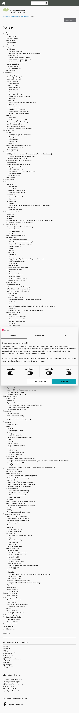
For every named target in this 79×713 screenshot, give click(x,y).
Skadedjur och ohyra (15, 94)
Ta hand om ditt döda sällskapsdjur (20, 96)
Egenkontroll (11, 388)
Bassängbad (13, 186)
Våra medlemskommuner (14, 270)
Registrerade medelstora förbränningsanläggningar (25, 583)
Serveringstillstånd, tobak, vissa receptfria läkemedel (26, 310)
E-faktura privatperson (16, 274)
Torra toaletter (13, 55)
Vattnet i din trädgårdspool (17, 190)
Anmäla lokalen (11, 398)
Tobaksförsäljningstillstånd (13, 617)
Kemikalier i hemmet (13, 107)
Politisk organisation (13, 312)
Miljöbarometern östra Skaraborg (12, 684)
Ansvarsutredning (14, 559)
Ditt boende (8, 73)
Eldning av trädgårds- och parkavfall (20, 135)
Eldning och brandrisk (15, 137)
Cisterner (10, 429)
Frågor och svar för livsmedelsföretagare (20, 482)
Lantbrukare (8, 422)
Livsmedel (12, 257)
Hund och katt (13, 85)
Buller (9, 386)
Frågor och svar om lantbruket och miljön (19, 437)
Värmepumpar (13, 265)
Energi (9, 538)
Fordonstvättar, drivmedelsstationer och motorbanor (25, 300)
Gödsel (9, 439)
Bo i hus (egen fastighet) (14, 77)
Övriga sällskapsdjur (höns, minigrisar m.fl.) (22, 102)
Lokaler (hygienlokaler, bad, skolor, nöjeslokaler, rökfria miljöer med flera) (32, 306)
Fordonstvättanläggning (14, 546)
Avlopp (7, 47)
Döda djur (10, 433)
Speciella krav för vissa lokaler (16, 409)
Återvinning (10, 45)
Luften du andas (10, 130)
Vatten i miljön (11, 201)
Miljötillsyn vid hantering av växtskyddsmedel (21, 458)
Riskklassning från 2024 (14, 508)
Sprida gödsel (13, 443)
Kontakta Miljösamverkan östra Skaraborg (20, 227)
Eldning (9, 132)
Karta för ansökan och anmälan (18, 267)
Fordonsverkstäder (13, 548)
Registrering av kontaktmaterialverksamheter (21, 501)
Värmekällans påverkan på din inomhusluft (20, 128)
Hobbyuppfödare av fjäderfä (16, 446)
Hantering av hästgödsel (16, 452)
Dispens (11, 441)
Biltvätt (11, 203)
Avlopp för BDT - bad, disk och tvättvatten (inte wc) (25, 53)
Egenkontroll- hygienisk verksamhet (18, 403)
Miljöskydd (12, 308)
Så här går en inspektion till (15, 463)
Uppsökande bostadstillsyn (15, 124)
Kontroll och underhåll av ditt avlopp (20, 58)
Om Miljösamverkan (11, 225)
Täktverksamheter (12, 589)
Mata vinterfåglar (14, 88)
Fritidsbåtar (12, 207)
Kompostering (11, 40)
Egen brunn (12, 199)
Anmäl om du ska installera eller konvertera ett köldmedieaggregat (30, 574)
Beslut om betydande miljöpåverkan (18, 291)
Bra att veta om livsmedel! (15, 471)
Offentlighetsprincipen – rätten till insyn (19, 289)
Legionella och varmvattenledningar (18, 113)
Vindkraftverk (13, 544)
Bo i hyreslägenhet (13, 75)
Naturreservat (9, 180)
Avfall (6, 34)
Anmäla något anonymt (16, 231)
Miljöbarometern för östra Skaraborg (18, 287)
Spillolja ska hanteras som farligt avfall (19, 420)
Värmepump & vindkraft (12, 212)
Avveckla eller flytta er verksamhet (18, 521)
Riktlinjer (9, 608)
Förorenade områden (13, 557)
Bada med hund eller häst (17, 192)
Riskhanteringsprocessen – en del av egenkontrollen (25, 405)
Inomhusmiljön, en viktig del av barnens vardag (21, 390)
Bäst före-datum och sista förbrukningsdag (22, 171)
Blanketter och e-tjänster (15, 237)
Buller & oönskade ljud (14, 79)
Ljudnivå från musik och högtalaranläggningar (23, 476)
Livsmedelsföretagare (12, 469)
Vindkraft (9, 218)
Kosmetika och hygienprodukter (19, 111)
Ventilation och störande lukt (16, 126)
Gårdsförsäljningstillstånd (17, 606)
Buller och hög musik (13, 473)
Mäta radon (12, 118)
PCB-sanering (13, 263)
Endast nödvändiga (39, 381)
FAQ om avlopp (11, 70)
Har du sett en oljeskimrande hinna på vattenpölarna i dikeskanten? (29, 205)
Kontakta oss (69, 20)
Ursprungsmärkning (15, 175)
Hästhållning (13, 450)
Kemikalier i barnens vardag (17, 109)
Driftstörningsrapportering (15, 531)
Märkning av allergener (16, 169)
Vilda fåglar (12, 100)
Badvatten (10, 184)
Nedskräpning (11, 43)
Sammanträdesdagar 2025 (17, 319)
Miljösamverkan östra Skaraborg (11, 16)
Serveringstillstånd (11, 598)
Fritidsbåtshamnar (12, 551)
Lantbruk (12, 302)
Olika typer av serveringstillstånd (17, 604)
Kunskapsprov (11, 602)
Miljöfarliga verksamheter (17, 261)
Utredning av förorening (16, 561)
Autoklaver (10, 401)
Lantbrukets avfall (12, 456)
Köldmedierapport (15, 578)
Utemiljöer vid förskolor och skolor (17, 394)
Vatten (7, 182)
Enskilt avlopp (11, 49)
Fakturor (9, 272)
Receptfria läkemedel (11, 593)
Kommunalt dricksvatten (16, 197)
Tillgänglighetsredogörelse (10, 691)
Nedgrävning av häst (15, 435)
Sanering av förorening (16, 563)
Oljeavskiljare (11, 585)
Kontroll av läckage (15, 576)
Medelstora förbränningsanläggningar (18, 581)
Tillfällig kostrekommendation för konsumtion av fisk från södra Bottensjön (30, 154)
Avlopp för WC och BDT (16, 51)
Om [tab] (65, 336)
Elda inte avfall (11, 36)
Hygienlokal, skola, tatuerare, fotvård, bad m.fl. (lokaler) (26, 259)
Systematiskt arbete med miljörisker (20, 536)
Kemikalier (12, 255)
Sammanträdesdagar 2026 (17, 321)
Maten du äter (9, 152)
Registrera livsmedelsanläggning (17, 503)
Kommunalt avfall (12, 38)
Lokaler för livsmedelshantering (19, 491)
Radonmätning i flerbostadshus (18, 120)
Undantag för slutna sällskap (15, 613)
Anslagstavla (13, 315)
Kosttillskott (11, 177)
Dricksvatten (11, 195)
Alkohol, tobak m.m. (15, 246)
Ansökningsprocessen (14, 600)
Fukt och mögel (12, 105)
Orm (10, 92)
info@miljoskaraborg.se (9, 652)
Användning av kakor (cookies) (11, 679)
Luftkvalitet (10, 143)
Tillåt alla (64, 381)
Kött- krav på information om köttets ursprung (21, 484)
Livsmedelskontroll (13, 488)
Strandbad (12, 188)
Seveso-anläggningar (11, 615)
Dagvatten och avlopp (16, 297)
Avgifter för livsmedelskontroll (18, 493)
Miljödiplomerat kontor (14, 285)
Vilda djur (12, 98)
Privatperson (7, 32)
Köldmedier (10, 572)
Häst (8, 448)
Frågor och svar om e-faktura (18, 278)
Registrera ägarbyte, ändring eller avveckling (21, 506)
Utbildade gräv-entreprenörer (18, 62)
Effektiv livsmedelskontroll (17, 495)
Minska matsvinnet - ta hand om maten (19, 165)
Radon (9, 115)
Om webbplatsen (24, 16)
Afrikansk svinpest (13, 424)
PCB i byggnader (14, 568)
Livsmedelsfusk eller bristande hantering (19, 160)
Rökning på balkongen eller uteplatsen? (19, 145)
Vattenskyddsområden (16, 210)
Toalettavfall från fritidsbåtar (18, 555)
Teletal (11, 233)
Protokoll (12, 323)
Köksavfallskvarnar (15, 68)
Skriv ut (7, 633)
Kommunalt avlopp (13, 66)
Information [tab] (39, 336)
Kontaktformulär (14, 229)
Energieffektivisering (15, 540)
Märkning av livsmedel (14, 167)
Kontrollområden (14, 497)
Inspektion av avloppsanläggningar (20, 60)
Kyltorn (9, 570)
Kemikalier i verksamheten (15, 418)
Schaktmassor (11, 587)
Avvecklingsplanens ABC (16, 523)
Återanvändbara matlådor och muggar (18, 512)
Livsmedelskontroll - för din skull (17, 158)
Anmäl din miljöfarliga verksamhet (19, 518)
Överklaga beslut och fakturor (16, 280)
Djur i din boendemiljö (13, 81)
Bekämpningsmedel (13, 413)
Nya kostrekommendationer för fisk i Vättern (21, 156)
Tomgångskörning (12, 150)
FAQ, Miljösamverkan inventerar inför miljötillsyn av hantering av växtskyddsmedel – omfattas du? (39, 461)
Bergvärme (10, 214)
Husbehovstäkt (14, 591)
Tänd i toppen (13, 139)
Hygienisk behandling (11, 396)
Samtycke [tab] (13, 336)
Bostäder (12, 252)
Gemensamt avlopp (13, 64)
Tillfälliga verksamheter (14, 510)
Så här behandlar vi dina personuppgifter (21, 242)
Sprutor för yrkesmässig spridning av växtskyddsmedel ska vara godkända (32, 467)
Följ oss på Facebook (15, 705)
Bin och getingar (14, 83)
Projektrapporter (12, 293)
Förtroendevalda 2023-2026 (17, 317)
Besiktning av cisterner (16, 431)
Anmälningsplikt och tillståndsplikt (17, 516)
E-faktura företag (14, 276)
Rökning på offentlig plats (15, 147)
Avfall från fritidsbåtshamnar (18, 553)
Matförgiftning (11, 163)
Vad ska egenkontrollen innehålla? (19, 407)
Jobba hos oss (11, 282)
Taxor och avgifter (14, 325)
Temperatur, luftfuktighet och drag (17, 122)
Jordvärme (10, 216)
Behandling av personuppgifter (16, 235)
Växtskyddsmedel (12, 465)
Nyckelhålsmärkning (15, 173)
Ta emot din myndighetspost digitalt (20, 244)
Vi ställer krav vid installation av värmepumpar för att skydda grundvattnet (30, 220)
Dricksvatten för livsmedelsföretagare (19, 478)
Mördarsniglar (13, 90)
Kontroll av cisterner (15, 529)
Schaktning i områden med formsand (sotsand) (23, 566)
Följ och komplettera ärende (18, 240)
